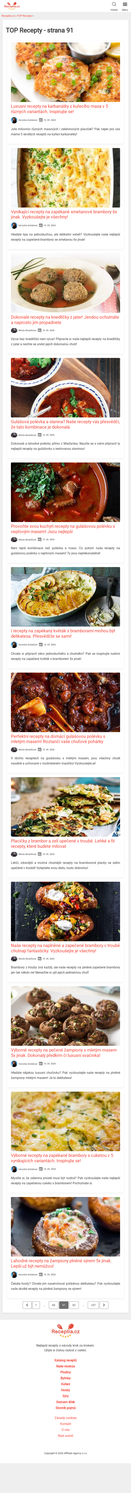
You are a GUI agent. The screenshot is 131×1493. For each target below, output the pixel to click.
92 (74, 1305)
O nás (66, 1430)
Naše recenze (65, 1366)
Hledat (114, 5)
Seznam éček (65, 1402)
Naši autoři (65, 1436)
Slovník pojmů (66, 1408)
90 (53, 1305)
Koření (65, 1384)
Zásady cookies (66, 1418)
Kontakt (65, 1424)
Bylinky (66, 1378)
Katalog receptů (66, 1360)
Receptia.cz (8, 15)
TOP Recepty (24, 15)
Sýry (66, 1396)
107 (94, 1305)
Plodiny (65, 1372)
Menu (125, 5)
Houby (65, 1390)
